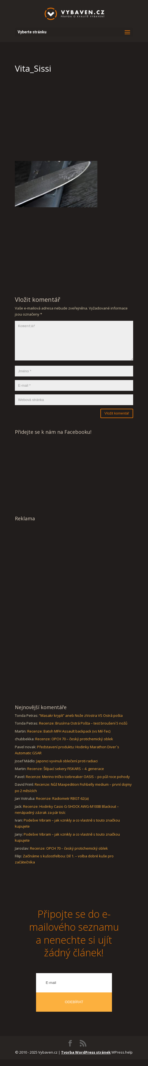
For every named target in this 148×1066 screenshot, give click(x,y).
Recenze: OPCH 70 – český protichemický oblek (74, 745)
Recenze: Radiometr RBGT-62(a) (62, 805)
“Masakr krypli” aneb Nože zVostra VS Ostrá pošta (81, 722)
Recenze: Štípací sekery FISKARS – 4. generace (65, 775)
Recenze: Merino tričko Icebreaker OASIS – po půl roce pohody (78, 783)
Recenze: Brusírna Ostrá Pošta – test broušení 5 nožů (83, 729)
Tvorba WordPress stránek (86, 1058)
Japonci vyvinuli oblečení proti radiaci (67, 767)
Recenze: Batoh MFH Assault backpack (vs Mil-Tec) (68, 737)
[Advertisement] (74, 119)
